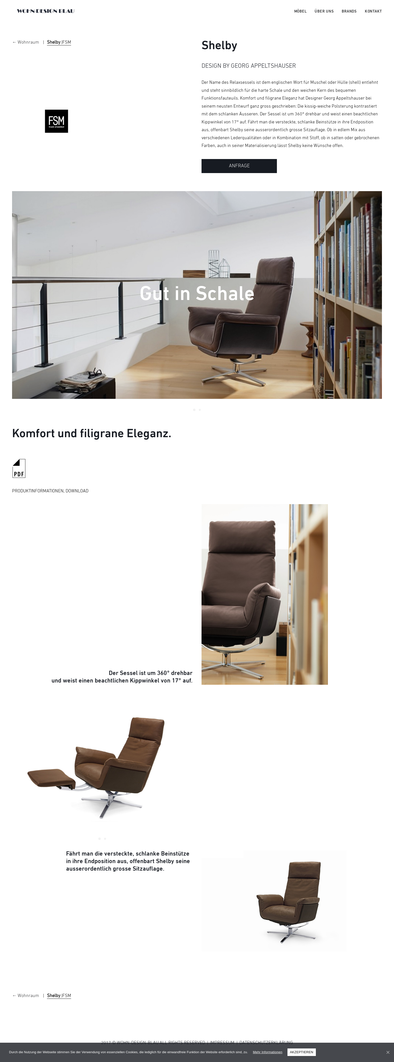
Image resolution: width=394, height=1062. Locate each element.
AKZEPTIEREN (301, 1052)
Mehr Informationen (267, 1052)
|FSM (59, 49)
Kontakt (373, 14)
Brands (349, 14)
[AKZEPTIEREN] (387, 1052)
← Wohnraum (26, 49)
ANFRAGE (239, 173)
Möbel (300, 14)
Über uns (324, 14)
